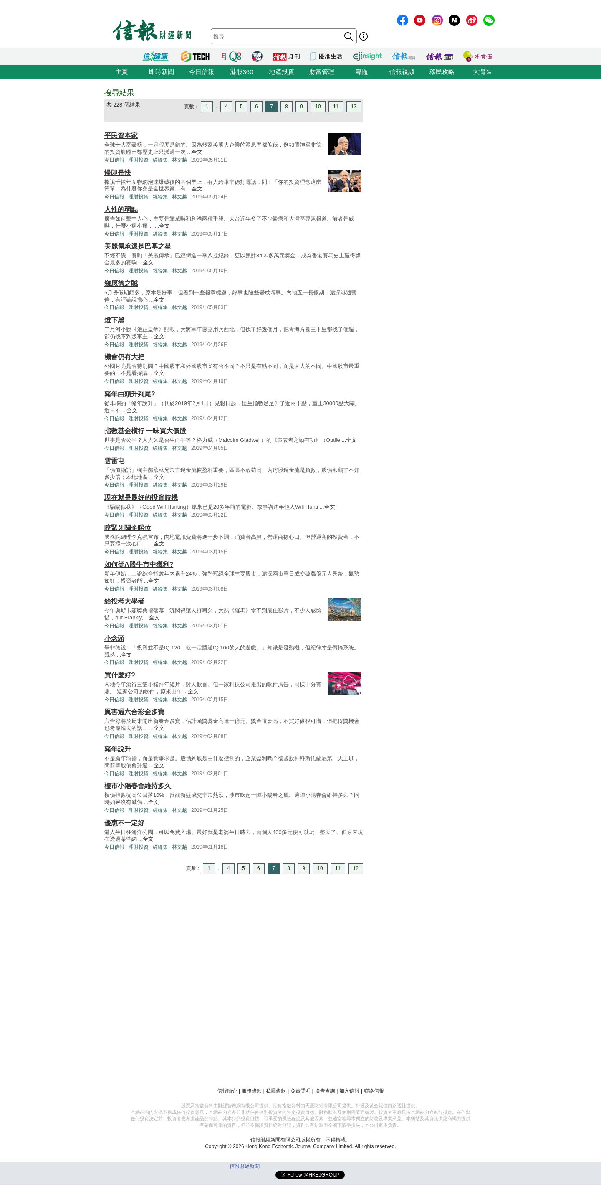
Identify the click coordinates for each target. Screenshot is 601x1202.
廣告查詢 (325, 1091)
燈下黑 (114, 320)
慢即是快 (117, 172)
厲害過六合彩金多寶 (134, 711)
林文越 (179, 160)
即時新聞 (161, 71)
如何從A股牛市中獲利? (138, 564)
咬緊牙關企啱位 (127, 527)
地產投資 (281, 71)
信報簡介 (227, 1091)
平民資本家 (121, 135)
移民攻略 (442, 71)
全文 (197, 152)
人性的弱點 (121, 209)
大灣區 (482, 71)
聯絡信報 (374, 1091)
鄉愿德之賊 (121, 283)
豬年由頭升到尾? (129, 394)
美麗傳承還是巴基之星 (137, 246)
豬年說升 (117, 749)
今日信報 (201, 71)
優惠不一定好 (124, 823)
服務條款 (252, 1091)
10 (318, 106)
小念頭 (114, 638)
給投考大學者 (124, 601)
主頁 (121, 71)
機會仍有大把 (124, 356)
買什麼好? (119, 675)
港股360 (241, 71)
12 (353, 106)
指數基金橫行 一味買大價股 (145, 430)
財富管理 (321, 71)
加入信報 (349, 1091)
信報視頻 (401, 71)
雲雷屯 (114, 460)
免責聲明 (300, 1091)
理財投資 (139, 160)
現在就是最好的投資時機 (141, 497)
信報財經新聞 (245, 1166)
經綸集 (160, 160)
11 (335, 106)
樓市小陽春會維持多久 (137, 785)
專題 (362, 71)
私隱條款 (276, 1091)
